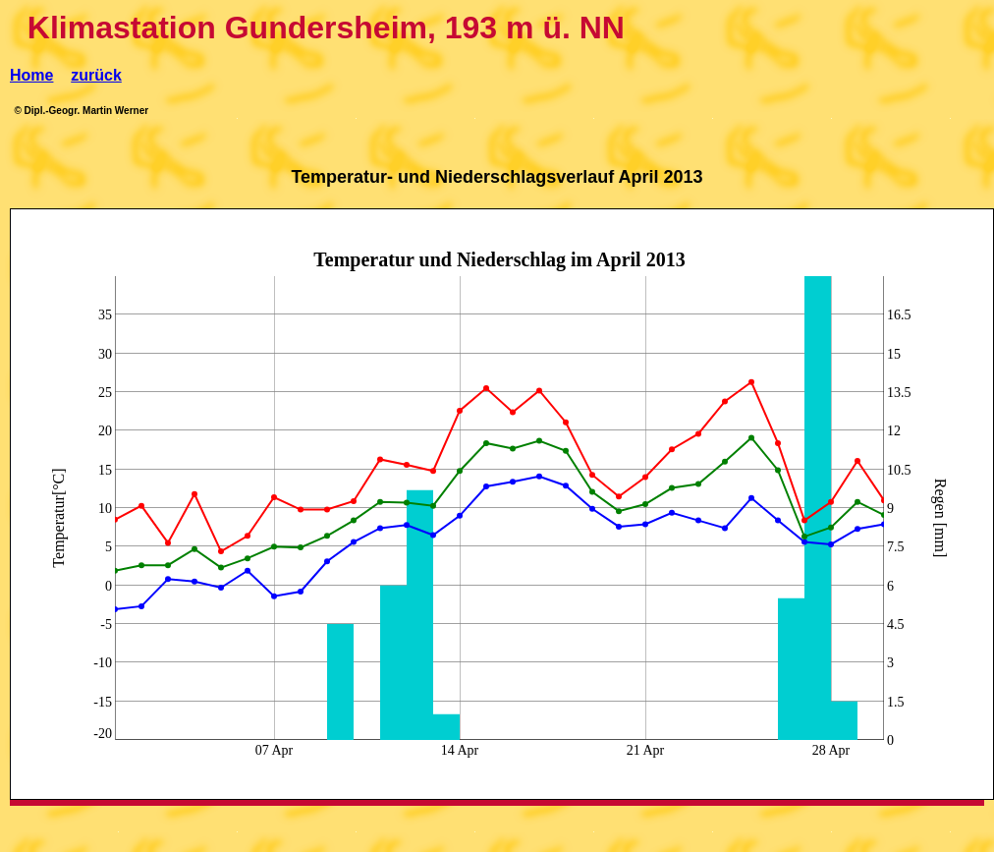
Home (31, 75)
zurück (96, 75)
